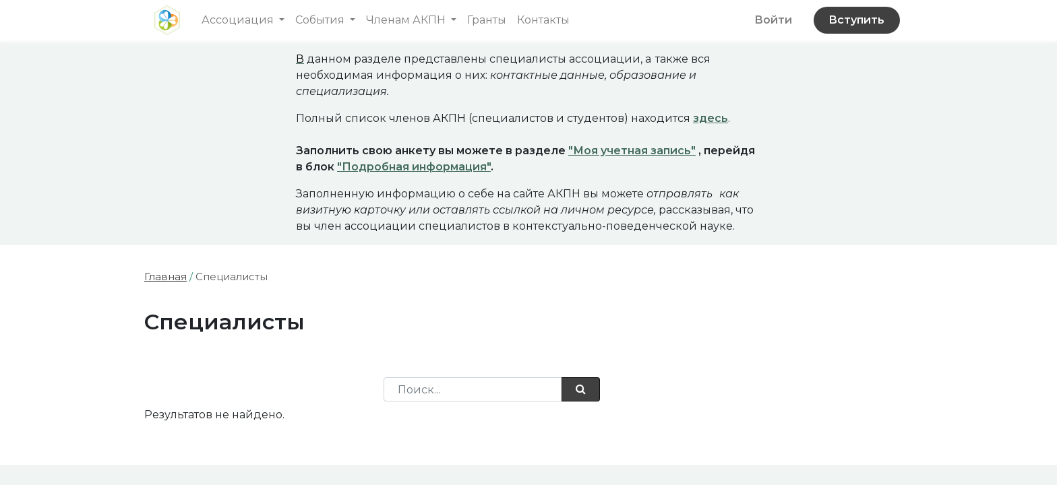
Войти (773, 19)
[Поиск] (581, 389)
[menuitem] (487, 20)
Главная (165, 276)
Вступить (856, 19)
